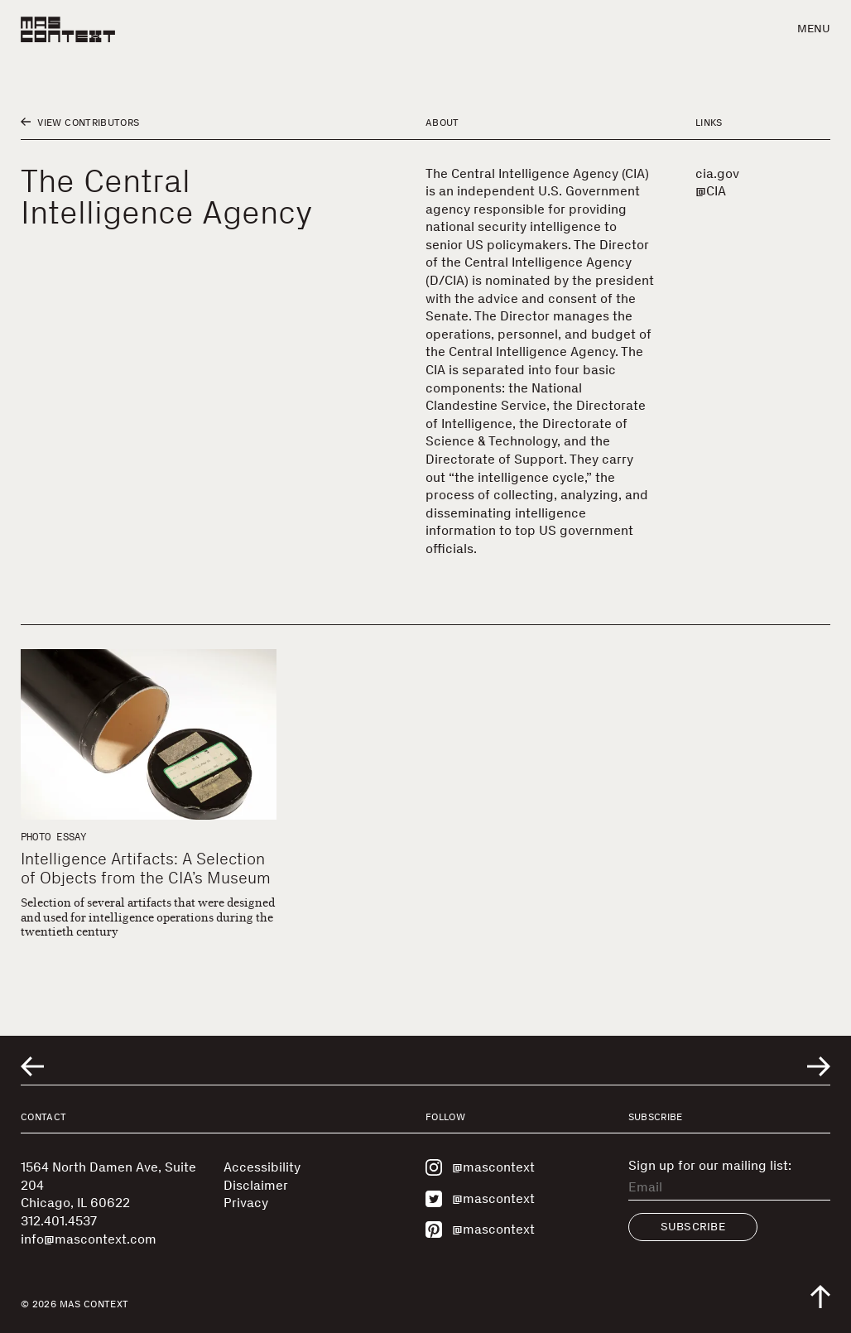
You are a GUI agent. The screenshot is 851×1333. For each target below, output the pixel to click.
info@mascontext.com (88, 1239)
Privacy (246, 1202)
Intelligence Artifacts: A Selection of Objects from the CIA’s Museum (146, 868)
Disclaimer (256, 1185)
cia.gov (717, 173)
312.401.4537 (59, 1221)
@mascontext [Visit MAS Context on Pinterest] (480, 1229)
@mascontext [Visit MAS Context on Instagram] (480, 1167)
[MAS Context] (68, 29)
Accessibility (262, 1167)
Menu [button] (813, 29)
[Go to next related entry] (818, 1066)
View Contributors (80, 122)
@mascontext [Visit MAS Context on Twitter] (480, 1199)
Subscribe (693, 1227)
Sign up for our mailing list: (709, 1165)
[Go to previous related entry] (32, 1066)
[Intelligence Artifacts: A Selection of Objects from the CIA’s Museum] (148, 734)
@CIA (710, 191)
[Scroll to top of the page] (820, 1296)
